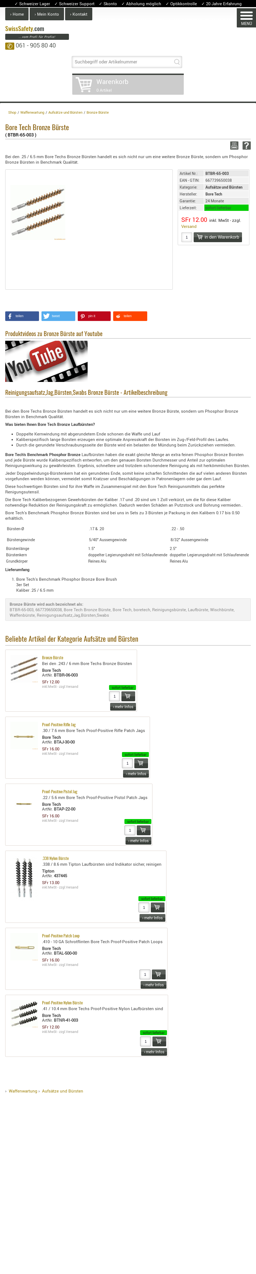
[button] (22, 316)
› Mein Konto (47, 14)
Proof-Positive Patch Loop (61, 936)
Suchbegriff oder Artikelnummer (106, 62)
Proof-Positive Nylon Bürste (62, 1003)
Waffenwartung (23, 1091)
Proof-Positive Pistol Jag (59, 792)
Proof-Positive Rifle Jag (59, 725)
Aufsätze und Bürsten (62, 1091)
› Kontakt (78, 14)
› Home (17, 14)
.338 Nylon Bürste (55, 859)
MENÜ (246, 19)
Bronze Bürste (52, 658)
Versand (189, 226)
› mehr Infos (123, 706)
